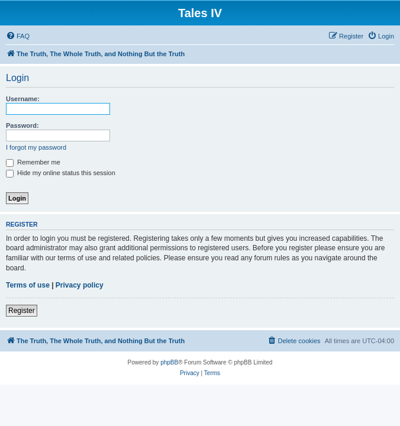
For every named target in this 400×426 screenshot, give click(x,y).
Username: (23, 98)
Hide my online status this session (60, 172)
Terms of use (28, 285)
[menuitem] (18, 36)
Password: (22, 125)
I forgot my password (36, 147)
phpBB (169, 362)
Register (21, 310)
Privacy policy (80, 285)
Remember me (33, 162)
